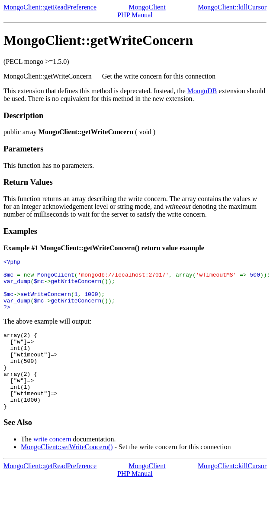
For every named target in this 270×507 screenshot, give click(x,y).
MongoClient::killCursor (232, 7)
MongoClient (147, 7)
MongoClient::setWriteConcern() (67, 472)
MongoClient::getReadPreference (49, 7)
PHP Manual (135, 15)
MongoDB (202, 90)
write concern (52, 465)
